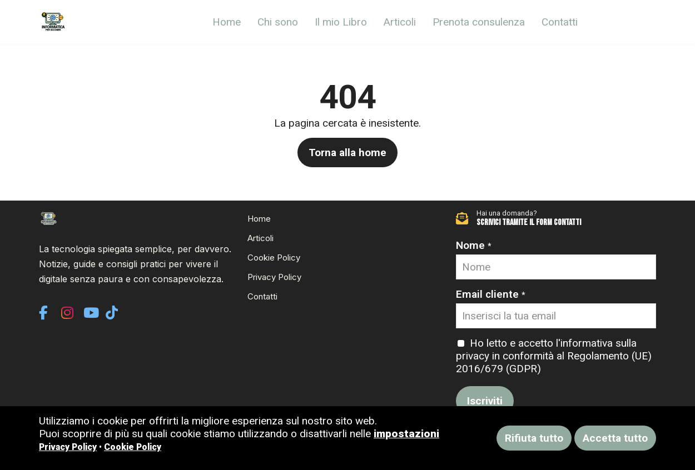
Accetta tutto (615, 438)
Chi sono (277, 22)
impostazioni (406, 433)
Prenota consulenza (479, 22)
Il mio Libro (341, 22)
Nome (474, 245)
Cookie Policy (273, 257)
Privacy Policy (274, 277)
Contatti (560, 22)
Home (226, 22)
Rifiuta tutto (534, 438)
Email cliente (490, 294)
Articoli (400, 22)
